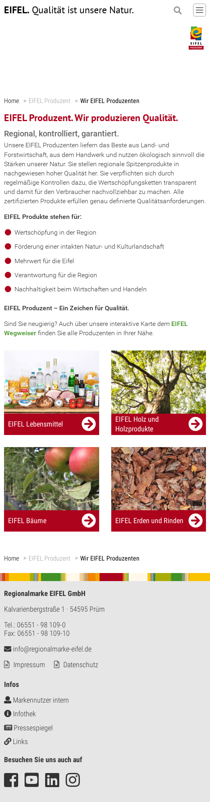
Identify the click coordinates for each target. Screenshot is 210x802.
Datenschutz (80, 664)
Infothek (20, 713)
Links (16, 741)
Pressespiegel (28, 728)
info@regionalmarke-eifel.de (47, 649)
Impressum (29, 664)
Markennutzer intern (36, 700)
